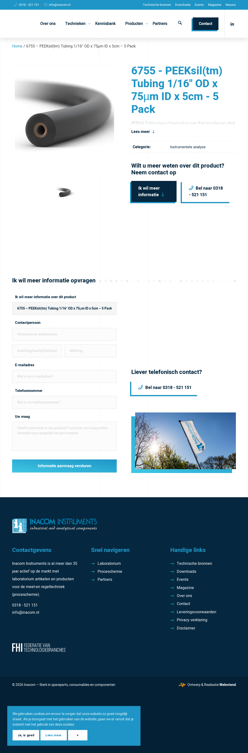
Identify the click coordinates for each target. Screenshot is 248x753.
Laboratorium (109, 564)
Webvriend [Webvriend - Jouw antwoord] (227, 684)
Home (17, 46)
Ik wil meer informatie (149, 191)
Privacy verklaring (192, 620)
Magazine (214, 4)
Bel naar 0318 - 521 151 (206, 191)
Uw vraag (22, 416)
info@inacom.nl (59, 4)
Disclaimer (186, 628)
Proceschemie (110, 571)
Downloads (183, 4)
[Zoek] (180, 24)
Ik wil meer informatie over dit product (45, 297)
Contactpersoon (27, 322)
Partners (105, 579)
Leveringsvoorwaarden (196, 612)
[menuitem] (157, 5)
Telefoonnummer (28, 390)
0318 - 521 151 (29, 4)
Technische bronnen (157, 4)
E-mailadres (24, 365)
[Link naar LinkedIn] (232, 23)
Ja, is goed (26, 735)
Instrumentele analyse (188, 147)
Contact (183, 604)
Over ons (184, 596)
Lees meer (140, 132)
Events (199, 4)
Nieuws (230, 4)
